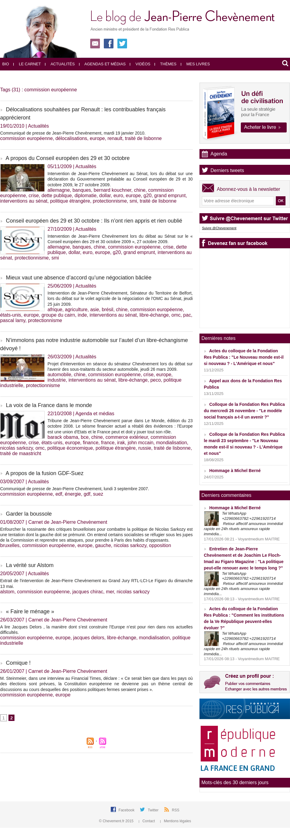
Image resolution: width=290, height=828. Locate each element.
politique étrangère (70, 201)
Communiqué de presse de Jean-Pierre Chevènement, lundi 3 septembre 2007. (74, 488)
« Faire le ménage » (30, 611)
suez (98, 494)
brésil (107, 309)
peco (155, 380)
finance (90, 442)
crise (34, 195)
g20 (148, 195)
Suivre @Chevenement (219, 228)
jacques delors (88, 637)
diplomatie (86, 195)
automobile (59, 374)
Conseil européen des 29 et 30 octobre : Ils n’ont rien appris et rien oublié (94, 221)
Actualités (60, 64)
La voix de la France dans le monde (49, 405)
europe (97, 138)
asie (94, 309)
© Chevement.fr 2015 (117, 821)
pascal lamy (12, 320)
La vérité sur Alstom (30, 565)
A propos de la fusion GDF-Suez (45, 473)
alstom (7, 591)
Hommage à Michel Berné (234, 470)
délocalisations (71, 138)
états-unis (10, 315)
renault (114, 138)
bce (85, 437)
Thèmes (166, 64)
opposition (160, 545)
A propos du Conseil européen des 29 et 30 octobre (68, 158)
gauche (103, 545)
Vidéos (140, 64)
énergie (73, 494)
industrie (57, 380)
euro (118, 195)
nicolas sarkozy (16, 448)
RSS (176, 810)
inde (82, 315)
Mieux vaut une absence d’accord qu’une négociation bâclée (78, 278)
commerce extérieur (127, 437)
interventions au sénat (24, 201)
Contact (147, 821)
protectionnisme (110, 201)
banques (81, 190)
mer (110, 591)
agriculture (76, 309)
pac (187, 315)
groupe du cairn (58, 315)
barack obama (63, 437)
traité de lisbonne (143, 138)
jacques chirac (87, 591)
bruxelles (10, 545)
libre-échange (154, 315)
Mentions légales (175, 821)
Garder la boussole (29, 514)
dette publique (56, 195)
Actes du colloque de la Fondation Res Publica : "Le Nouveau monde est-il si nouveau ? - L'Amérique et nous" (244, 357)
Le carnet (27, 64)
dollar (105, 195)
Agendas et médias (102, 64)
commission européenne (26, 138)
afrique (55, 309)
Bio (5, 64)
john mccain (140, 442)
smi (133, 201)
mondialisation (171, 442)
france (107, 442)
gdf (87, 494)
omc (175, 315)
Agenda (219, 153)
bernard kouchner (113, 190)
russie (144, 448)
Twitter (154, 810)
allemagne (59, 190)
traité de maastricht (20, 453)
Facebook (127, 810)
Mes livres (195, 64)
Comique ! (18, 663)
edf (59, 494)
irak (121, 442)
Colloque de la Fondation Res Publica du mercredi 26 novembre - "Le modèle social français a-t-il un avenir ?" (244, 410)
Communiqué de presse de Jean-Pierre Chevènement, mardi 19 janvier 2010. (73, 133)
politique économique (70, 448)
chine (139, 190)
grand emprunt (170, 195)
